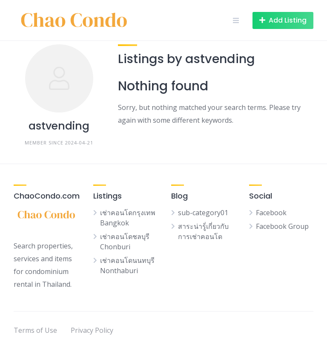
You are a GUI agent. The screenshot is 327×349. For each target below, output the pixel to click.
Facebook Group (282, 226)
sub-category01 (203, 212)
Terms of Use (35, 330)
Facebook (271, 212)
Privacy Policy (92, 330)
